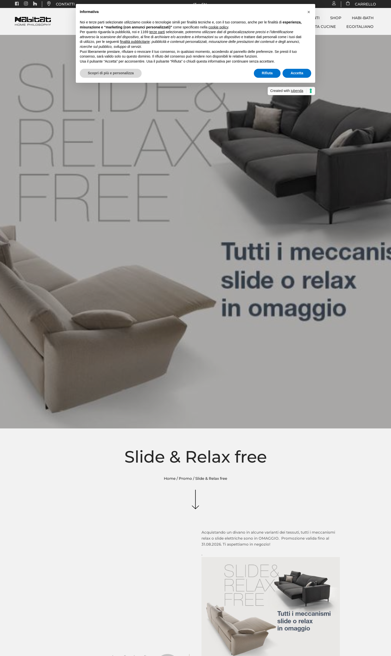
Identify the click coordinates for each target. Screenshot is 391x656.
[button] (309, 12)
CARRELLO (363, 4)
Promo (185, 478)
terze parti (157, 32)
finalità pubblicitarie (135, 42)
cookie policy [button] (218, 27)
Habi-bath (363, 17)
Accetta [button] (297, 73)
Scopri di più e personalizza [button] (111, 73)
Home (170, 478)
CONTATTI (65, 4)
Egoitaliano (360, 26)
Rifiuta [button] (267, 73)
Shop (335, 17)
